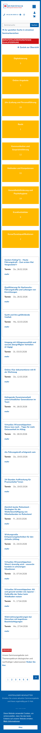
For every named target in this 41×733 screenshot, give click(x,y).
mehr (6, 274)
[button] (34, 6)
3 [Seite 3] (15, 679)
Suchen (34, 25)
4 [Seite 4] (19, 679)
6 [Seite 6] (27, 679)
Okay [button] (20, 727)
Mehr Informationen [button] (11, 721)
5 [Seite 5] (23, 679)
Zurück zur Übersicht (28, 47)
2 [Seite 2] (11, 679)
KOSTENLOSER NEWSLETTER (20, 695)
